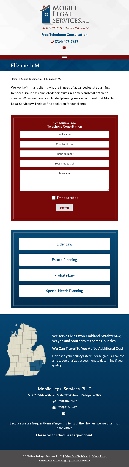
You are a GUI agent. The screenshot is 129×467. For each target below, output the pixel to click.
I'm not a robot (67, 198)
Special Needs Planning (64, 291)
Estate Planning (64, 260)
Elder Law (64, 244)
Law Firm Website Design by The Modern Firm (64, 460)
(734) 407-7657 (66, 42)
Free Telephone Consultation (64, 34)
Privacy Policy (99, 456)
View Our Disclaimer (76, 456)
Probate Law (64, 275)
